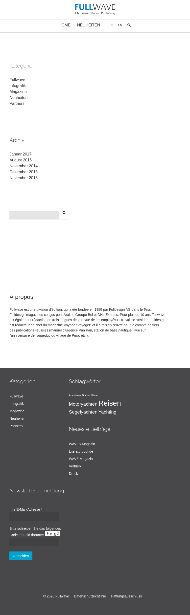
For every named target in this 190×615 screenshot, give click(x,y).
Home (65, 25)
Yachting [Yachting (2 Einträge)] (107, 412)
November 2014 (23, 166)
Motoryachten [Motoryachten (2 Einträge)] (83, 404)
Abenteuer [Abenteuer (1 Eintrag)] (75, 395)
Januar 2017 (20, 154)
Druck (73, 474)
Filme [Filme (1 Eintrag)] (94, 395)
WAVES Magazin (82, 444)
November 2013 (23, 178)
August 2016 (20, 160)
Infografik (17, 86)
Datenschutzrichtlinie (90, 596)
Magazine (17, 91)
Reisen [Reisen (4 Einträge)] (109, 403)
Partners (16, 103)
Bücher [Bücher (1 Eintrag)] (86, 395)
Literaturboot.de (81, 451)
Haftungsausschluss (126, 596)
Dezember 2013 (23, 172)
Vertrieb (75, 466)
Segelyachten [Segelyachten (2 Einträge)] (83, 412)
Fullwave (17, 80)
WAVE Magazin (81, 459)
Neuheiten (88, 25)
